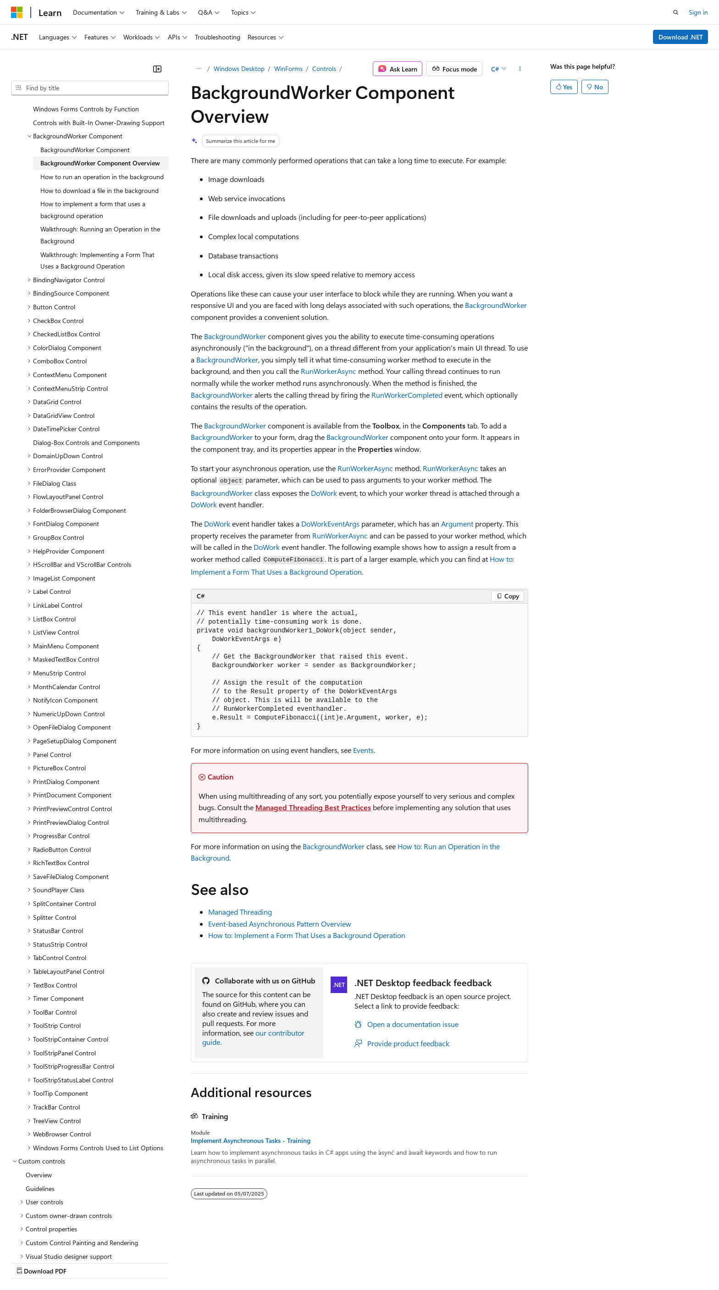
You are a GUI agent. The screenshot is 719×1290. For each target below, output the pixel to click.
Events (363, 750)
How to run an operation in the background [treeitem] (102, 125)
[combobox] (90, 88)
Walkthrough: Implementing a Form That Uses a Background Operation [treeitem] (97, 209)
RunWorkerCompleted (406, 395)
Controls (324, 68)
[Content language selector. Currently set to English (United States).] (53, 1240)
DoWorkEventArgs (330, 523)
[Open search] (676, 12)
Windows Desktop (239, 68)
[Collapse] (157, 68)
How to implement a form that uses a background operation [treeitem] (92, 158)
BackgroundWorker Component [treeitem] (85, 98)
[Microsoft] (17, 12)
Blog (125, 1262)
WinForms (288, 68)
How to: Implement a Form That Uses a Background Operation (306, 935)
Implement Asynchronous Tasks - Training (250, 1140)
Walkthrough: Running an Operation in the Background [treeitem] (100, 183)
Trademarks (380, 1262)
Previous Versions (83, 1262)
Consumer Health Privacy (263, 1262)
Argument (457, 523)
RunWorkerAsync (328, 371)
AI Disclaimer (29, 1262)
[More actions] (520, 68)
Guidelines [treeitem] (40, 1137)
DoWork (324, 493)
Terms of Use (335, 1262)
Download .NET (680, 37)
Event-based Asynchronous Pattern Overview (279, 923)
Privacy (200, 1262)
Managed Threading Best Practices (313, 807)
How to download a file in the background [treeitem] (99, 139)
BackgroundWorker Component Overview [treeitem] (100, 111)
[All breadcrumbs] (199, 68)
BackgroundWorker (496, 305)
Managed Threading (240, 912)
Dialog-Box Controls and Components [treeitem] (86, 391)
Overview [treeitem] (39, 1123)
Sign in (698, 12)
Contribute (164, 1262)
